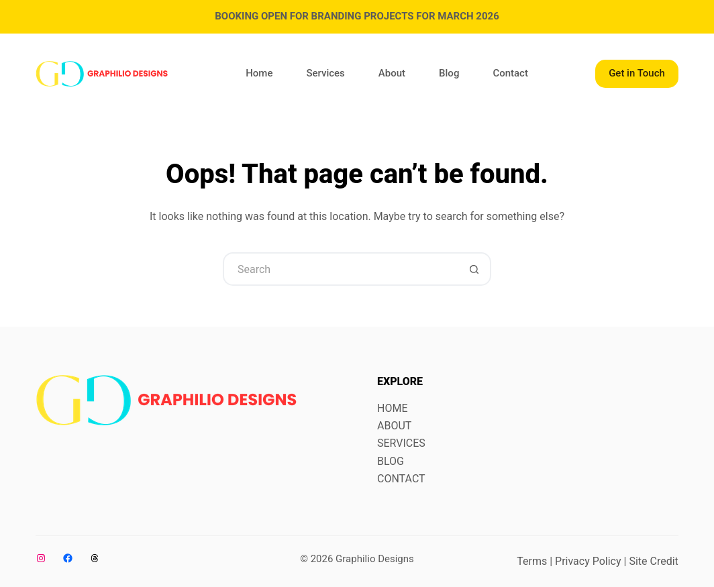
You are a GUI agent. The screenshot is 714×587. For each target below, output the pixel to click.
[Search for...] (340, 269)
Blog (449, 73)
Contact (510, 73)
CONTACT (401, 478)
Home (259, 73)
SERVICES (401, 443)
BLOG (390, 461)
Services (325, 73)
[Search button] (474, 269)
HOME (392, 408)
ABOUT (394, 425)
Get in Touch (637, 73)
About (391, 73)
